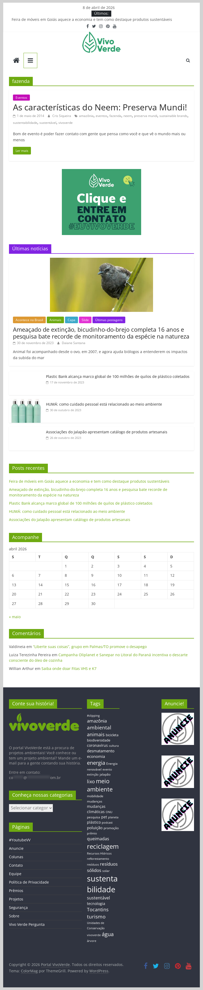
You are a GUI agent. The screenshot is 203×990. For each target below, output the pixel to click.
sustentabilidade (25, 122)
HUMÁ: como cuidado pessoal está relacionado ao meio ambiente (104, 404)
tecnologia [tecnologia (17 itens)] (96, 903)
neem (127, 116)
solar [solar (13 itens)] (106, 871)
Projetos (16, 899)
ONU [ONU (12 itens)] (109, 812)
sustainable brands (173, 116)
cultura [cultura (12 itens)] (114, 746)
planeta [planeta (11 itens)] (113, 817)
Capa (71, 320)
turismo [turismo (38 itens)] (96, 916)
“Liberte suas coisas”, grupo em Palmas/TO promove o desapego (90, 646)
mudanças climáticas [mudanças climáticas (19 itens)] (96, 809)
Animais (55, 320)
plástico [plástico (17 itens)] (94, 822)
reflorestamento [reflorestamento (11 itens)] (98, 859)
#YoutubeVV (19, 839)
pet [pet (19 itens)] (104, 816)
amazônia (86, 116)
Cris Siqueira (62, 116)
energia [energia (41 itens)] (96, 762)
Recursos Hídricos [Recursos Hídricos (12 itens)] (99, 853)
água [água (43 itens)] (108, 934)
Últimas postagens (109, 320)
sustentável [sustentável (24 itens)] (98, 898)
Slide (85, 320)
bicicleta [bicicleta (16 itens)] (112, 735)
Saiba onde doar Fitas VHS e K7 (68, 668)
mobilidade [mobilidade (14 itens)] (95, 796)
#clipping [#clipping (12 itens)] (93, 715)
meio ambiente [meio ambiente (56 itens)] (100, 785)
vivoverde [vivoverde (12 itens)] (94, 935)
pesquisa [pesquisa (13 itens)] (93, 817)
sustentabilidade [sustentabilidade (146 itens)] (102, 884)
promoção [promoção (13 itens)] (111, 828)
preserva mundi (145, 116)
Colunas (16, 856)
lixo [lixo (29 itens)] (91, 781)
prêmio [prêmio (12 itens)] (92, 833)
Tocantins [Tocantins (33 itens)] (98, 909)
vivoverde (65, 122)
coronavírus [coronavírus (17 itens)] (97, 745)
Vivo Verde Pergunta (27, 924)
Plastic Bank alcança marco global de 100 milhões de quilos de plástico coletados (118, 376)
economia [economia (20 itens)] (96, 756)
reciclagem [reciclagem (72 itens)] (103, 846)
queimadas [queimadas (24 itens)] (98, 839)
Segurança (18, 907)
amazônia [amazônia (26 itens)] (97, 721)
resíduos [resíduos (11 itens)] (93, 864)
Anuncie (16, 848)
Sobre (14, 915)
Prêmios (16, 890)
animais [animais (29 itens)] (96, 734)
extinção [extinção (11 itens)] (93, 774)
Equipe (15, 873)
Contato (16, 865)
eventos (101, 116)
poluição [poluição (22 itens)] (95, 828)
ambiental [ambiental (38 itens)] (99, 727)
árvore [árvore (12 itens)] (91, 941)
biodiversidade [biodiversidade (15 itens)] (98, 740)
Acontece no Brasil (29, 320)
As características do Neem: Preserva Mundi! (100, 107)
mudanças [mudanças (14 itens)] (94, 801)
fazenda (115, 116)
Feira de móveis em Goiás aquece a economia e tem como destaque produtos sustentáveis (92, 19)
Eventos (21, 97)
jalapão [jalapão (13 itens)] (105, 774)
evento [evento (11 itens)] (107, 769)
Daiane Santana (73, 343)
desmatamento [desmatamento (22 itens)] (100, 751)
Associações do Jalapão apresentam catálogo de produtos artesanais (106, 431)
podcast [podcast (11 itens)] (107, 822)
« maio (15, 616)
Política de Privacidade (29, 882)
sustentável (47, 122)
